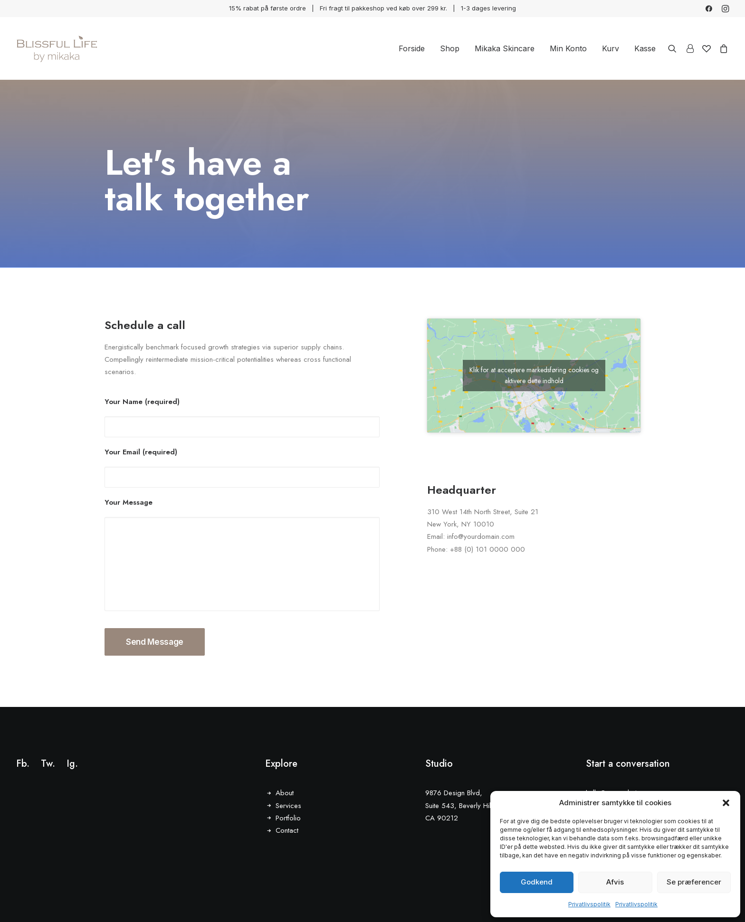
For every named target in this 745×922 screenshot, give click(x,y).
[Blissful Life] (56, 48)
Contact (287, 830)
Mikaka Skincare (505, 48)
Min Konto (568, 48)
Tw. (48, 764)
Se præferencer (694, 881)
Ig (71, 764)
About (285, 793)
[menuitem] (708, 8)
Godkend (537, 881)
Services (288, 805)
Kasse (645, 48)
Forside (412, 48)
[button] (726, 803)
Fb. (22, 764)
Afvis (615, 881)
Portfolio (288, 818)
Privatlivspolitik (589, 904)
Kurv (610, 48)
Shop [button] (449, 48)
